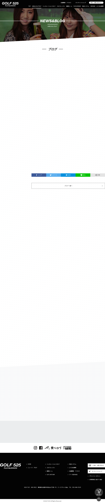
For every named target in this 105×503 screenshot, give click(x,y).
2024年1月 (5, 179)
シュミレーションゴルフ (49, 6)
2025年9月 (5, 119)
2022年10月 (5, 245)
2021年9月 (5, 311)
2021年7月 (5, 321)
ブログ (4, 70)
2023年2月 (5, 230)
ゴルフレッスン (61, 6)
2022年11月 (5, 240)
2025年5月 (5, 134)
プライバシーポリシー (94, 476)
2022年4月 (5, 275)
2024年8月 (5, 159)
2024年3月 (5, 174)
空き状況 (93, 6)
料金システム (85, 6)
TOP (29, 6)
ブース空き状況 (72, 474)
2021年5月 (5, 326)
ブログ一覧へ (68, 186)
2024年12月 (5, 144)
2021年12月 (5, 295)
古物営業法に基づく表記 (95, 479)
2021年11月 (5, 300)
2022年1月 (5, 290)
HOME (28, 464)
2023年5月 (5, 215)
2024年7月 (5, 164)
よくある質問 (99, 6)
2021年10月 (5, 305)
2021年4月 (5, 331)
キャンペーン (6, 75)
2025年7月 (5, 129)
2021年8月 (5, 316)
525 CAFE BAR (50, 474)
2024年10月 (5, 154)
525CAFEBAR (77, 6)
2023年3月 (5, 225)
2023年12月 (5, 184)
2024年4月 (5, 169)
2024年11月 (5, 149)
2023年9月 (5, 199)
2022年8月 (5, 255)
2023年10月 (5, 194)
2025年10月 (5, 113)
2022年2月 (5, 285)
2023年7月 (5, 204)
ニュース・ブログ (31, 467)
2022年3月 (5, 280)
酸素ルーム (69, 6)
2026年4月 (5, 98)
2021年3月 (5, 336)
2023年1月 (5, 235)
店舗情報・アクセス (66, 2)
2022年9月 (5, 250)
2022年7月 (5, 260)
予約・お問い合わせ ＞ (96, 2)
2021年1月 (5, 346)
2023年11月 (5, 189)
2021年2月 (5, 341)
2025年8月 (5, 124)
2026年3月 (5, 103)
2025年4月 (5, 139)
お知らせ (4, 65)
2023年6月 (5, 209)
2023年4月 (5, 220)
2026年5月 (5, 93)
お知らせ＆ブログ (36, 6)
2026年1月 (5, 108)
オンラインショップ (81, 2)
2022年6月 (5, 265)
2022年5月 (5, 270)
